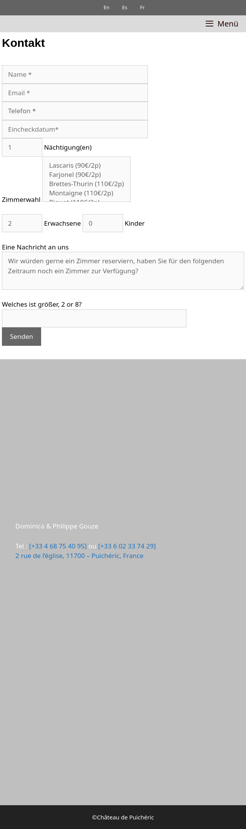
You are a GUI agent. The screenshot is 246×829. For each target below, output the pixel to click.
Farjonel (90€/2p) (86, 174)
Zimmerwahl (66, 199)
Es (121, 7)
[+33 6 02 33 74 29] (127, 546)
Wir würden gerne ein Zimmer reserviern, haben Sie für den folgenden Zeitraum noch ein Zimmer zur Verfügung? (123, 271)
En (103, 7)
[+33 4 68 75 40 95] (58, 546)
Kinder (113, 223)
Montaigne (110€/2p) (86, 193)
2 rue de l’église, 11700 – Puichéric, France (79, 555)
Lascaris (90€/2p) (86, 165)
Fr (139, 7)
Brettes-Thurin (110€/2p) (86, 183)
